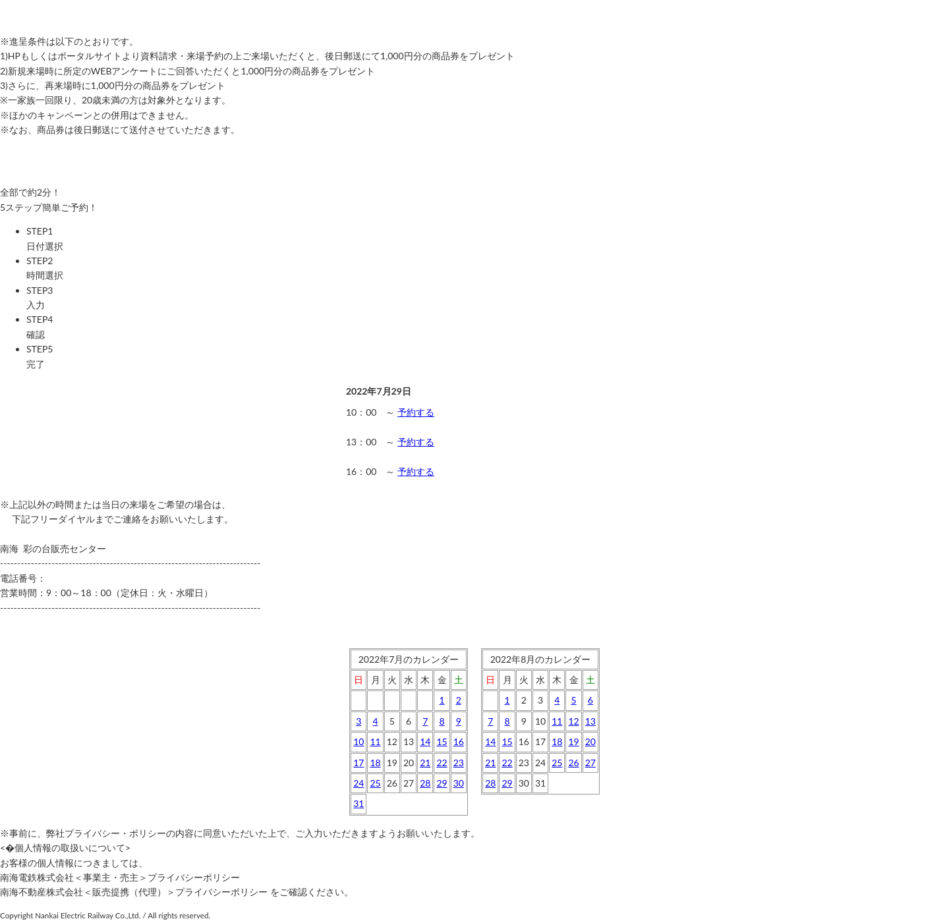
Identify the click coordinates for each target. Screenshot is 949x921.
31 (358, 803)
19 (573, 741)
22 (441, 762)
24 (358, 783)
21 (425, 762)
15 (441, 741)
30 (458, 783)
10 (358, 741)
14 (425, 741)
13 (590, 721)
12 (573, 721)
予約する (415, 412)
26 (573, 762)
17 (358, 762)
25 (375, 783)
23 (458, 762)
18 (375, 762)
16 (458, 741)
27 (590, 762)
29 (441, 783)
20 (590, 741)
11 (375, 741)
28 (425, 783)
